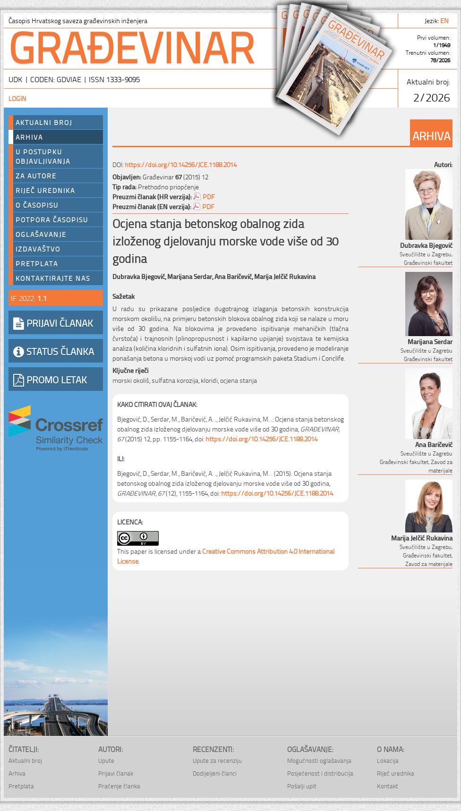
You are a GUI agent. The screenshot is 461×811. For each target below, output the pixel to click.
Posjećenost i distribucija (320, 773)
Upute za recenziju (217, 760)
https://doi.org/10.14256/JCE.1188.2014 (181, 164)
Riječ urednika (45, 190)
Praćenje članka (119, 785)
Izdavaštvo (38, 248)
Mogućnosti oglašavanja (319, 760)
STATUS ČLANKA (53, 351)
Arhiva (29, 137)
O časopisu (37, 205)
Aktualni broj (44, 122)
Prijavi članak (115, 773)
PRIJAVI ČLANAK (53, 322)
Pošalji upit (301, 785)
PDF (209, 196)
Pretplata (37, 263)
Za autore (36, 175)
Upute (106, 760)
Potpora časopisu (52, 219)
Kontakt (387, 785)
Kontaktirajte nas (53, 278)
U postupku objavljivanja (43, 156)
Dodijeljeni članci (215, 773)
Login (17, 98)
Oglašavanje (41, 234)
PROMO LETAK (50, 379)
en (445, 20)
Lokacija (388, 760)
